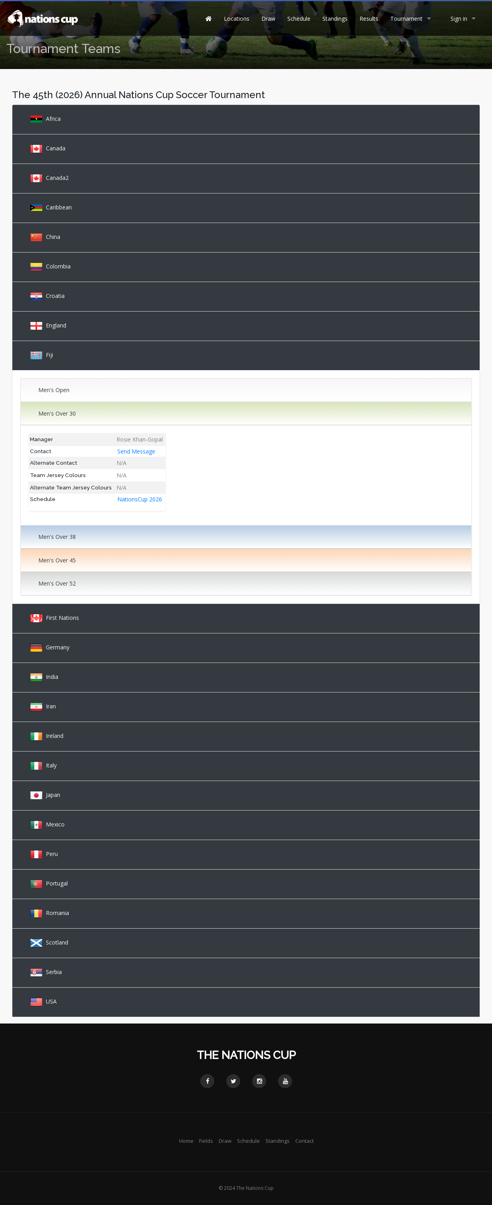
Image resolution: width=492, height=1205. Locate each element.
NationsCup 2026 (139, 499)
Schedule (298, 18)
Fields (206, 1140)
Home (186, 1140)
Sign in (459, 18)
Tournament (406, 18)
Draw (268, 18)
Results (369, 18)
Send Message (136, 451)
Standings (335, 18)
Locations (236, 18)
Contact (304, 1140)
